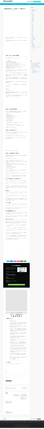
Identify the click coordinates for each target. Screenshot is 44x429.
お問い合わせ (29, 426)
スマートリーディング (22, 221)
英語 (36, 13)
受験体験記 (36, 45)
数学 (36, 23)
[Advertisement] (11, 49)
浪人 (36, 41)
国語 (36, 24)
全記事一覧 (26, 426)
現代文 (36, 25)
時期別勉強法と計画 (36, 10)
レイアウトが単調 (34, 70)
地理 (36, 31)
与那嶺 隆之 (15, 10)
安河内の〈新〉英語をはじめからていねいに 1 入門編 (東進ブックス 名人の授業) (15, 125)
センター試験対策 (36, 39)
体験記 (36, 43)
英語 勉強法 (36, 14)
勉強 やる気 (36, 11)
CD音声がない (33, 69)
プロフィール (22, 426)
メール (6, 375)
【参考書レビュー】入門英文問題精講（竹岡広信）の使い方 (9, 403)
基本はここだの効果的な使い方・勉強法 (35, 66)
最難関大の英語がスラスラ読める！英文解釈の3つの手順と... (9, 413)
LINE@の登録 (16, 284)
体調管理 (36, 40)
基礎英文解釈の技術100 (15, 132)
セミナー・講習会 (36, 47)
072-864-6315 (33, 419)
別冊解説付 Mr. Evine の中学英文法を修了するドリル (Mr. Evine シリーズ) (14, 124)
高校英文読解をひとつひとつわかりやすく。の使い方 (23, 399)
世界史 (36, 29)
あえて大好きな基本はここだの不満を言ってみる (36, 68)
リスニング (36, 22)
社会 (36, 28)
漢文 (36, 27)
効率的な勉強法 (36, 9)
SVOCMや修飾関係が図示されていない (36, 71)
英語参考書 (36, 38)
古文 (36, 26)
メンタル (36, 12)
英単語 (36, 15)
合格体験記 (36, 44)
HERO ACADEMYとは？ (18, 426)
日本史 (36, 30)
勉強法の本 (36, 42)
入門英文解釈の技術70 (17, 135)
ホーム (14, 426)
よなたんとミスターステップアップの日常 (36, 46)
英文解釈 (12, 10)
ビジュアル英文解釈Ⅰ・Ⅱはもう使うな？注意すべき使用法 (16, 396)
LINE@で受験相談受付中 (37, 1)
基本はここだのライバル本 (35, 72)
